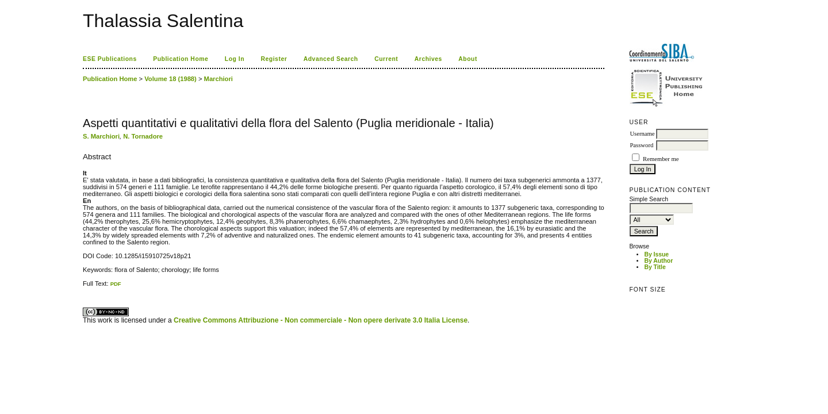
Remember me (660, 159)
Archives (428, 59)
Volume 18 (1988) (170, 78)
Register (274, 59)
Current (386, 59)
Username (642, 134)
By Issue (656, 254)
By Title (654, 267)
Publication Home (180, 59)
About (467, 59)
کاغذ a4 (84, 287)
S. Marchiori (101, 136)
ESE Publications (110, 59)
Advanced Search (331, 59)
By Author (658, 261)
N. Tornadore (143, 136)
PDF (115, 284)
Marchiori (218, 78)
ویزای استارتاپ (86, 287)
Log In (234, 59)
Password (641, 145)
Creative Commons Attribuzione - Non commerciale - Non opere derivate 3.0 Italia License (320, 320)
